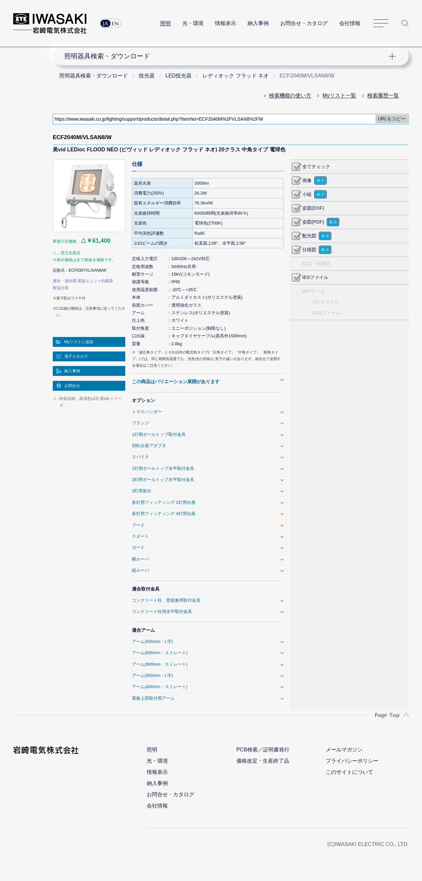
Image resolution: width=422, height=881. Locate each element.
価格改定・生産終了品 (262, 761)
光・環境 (192, 23)
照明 (165, 23)
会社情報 (349, 23)
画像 (307, 180)
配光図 (309, 235)
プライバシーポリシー (352, 761)
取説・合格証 (316, 263)
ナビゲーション (226, 56)
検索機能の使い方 (290, 95)
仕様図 (309, 249)
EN (115, 23)
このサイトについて (349, 772)
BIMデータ (313, 291)
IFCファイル (326, 302)
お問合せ (72, 385)
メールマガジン (344, 749)
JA (105, 23)
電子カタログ (76, 356)
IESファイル (315, 277)
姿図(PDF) (313, 222)
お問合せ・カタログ (304, 23)
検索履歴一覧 (383, 95)
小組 (307, 194)
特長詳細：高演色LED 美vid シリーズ (90, 402)
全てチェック (316, 166)
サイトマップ (381, 23)
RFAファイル (327, 313)
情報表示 (225, 23)
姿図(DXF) (313, 208)
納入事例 (258, 23)
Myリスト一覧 (339, 95)
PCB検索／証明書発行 (262, 749)
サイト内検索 (405, 23)
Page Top (387, 715)
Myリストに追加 (78, 342)
